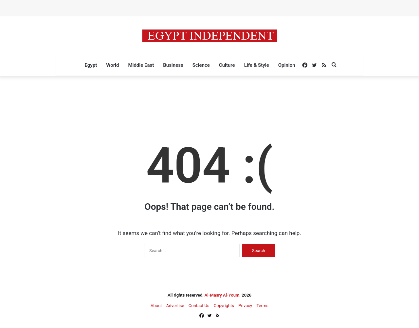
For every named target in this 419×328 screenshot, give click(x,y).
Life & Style (256, 65)
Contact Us (199, 305)
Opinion (286, 65)
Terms (262, 305)
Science (201, 65)
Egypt (90, 65)
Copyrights (224, 305)
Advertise (175, 305)
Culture (227, 65)
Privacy (245, 305)
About (156, 305)
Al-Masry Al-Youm (222, 295)
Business (173, 65)
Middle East (141, 65)
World (112, 65)
